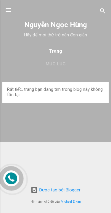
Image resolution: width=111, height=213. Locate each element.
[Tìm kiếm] (102, 12)
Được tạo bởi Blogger (56, 190)
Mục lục (56, 64)
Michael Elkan (71, 202)
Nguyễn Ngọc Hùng (55, 25)
